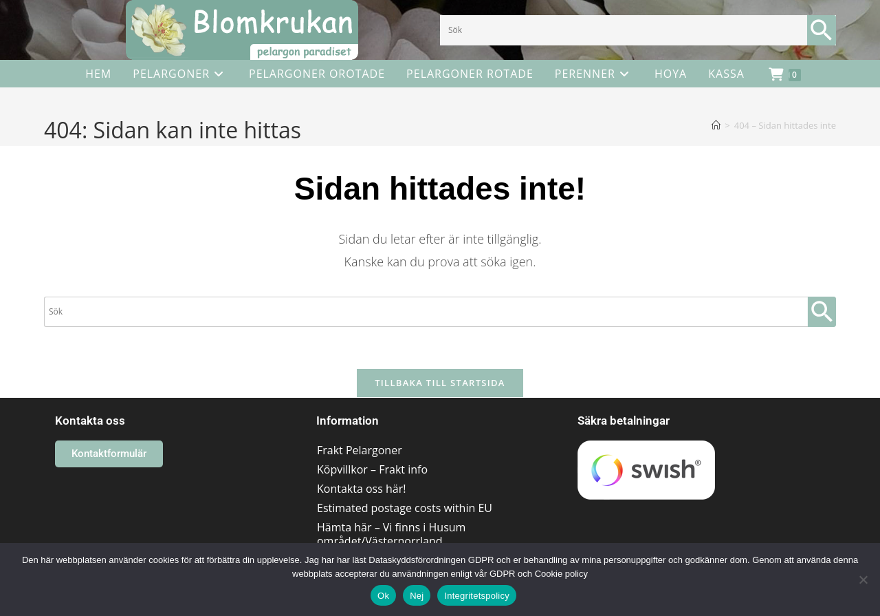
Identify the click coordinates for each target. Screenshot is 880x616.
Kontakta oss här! (361, 488)
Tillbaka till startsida (440, 382)
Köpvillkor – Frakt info (372, 469)
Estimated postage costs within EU (404, 508)
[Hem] (716, 125)
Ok (383, 596)
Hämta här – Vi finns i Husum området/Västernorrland (391, 534)
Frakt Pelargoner (359, 450)
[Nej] (863, 579)
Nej (417, 596)
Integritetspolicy (476, 596)
